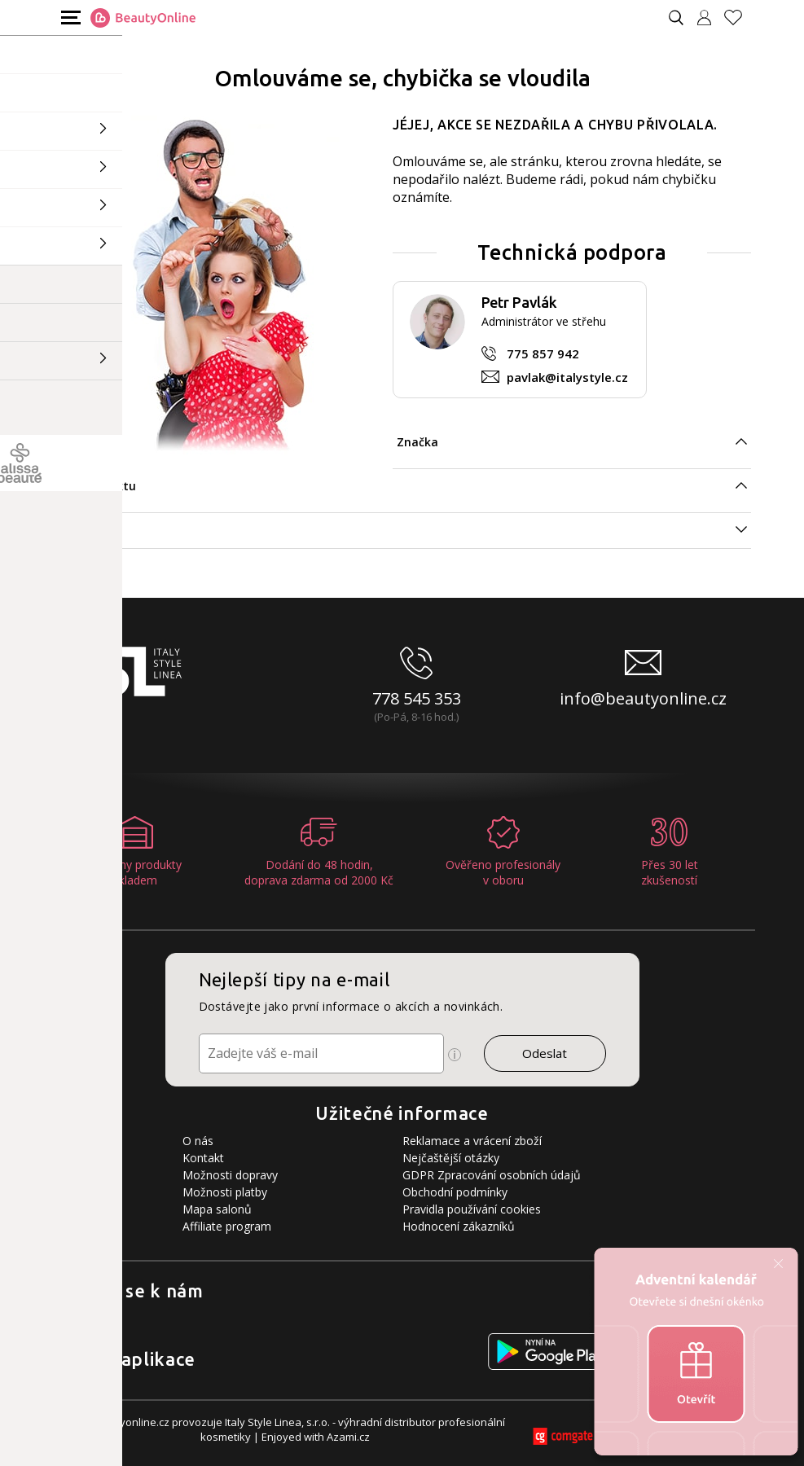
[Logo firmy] (143, 18)
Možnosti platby (224, 1192)
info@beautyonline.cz (643, 698)
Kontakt (203, 1157)
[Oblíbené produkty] (739, 17)
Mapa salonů (217, 1209)
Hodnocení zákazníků (458, 1226)
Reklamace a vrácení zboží (472, 1140)
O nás (197, 1140)
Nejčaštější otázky (450, 1157)
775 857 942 (543, 353)
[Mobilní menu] (69, 17)
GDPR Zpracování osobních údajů (491, 1175)
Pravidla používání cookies (471, 1209)
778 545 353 (416, 698)
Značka (417, 442)
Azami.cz (348, 1436)
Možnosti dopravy (230, 1175)
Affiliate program (226, 1226)
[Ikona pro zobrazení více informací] (454, 1054)
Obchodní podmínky (454, 1192)
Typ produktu (96, 486)
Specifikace (88, 530)
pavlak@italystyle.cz (567, 377)
